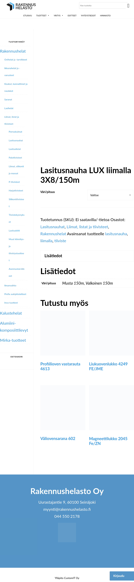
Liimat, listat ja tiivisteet (87, 226)
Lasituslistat (15, 149)
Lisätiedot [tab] (53, 255)
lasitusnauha (116, 233)
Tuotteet (42, 15)
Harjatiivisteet (16, 190)
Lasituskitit (14, 230)
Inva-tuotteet (11, 302)
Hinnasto (105, 15)
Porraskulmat (15, 131)
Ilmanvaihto (10, 285)
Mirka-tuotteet (13, 340)
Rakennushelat (53, 233)
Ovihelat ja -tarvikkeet (15, 59)
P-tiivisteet (14, 181)
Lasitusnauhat (52, 226)
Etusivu (27, 15)
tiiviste (60, 240)
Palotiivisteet (15, 157)
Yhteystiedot (88, 15)
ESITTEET (72, 15)
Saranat (8, 99)
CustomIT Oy (71, 578)
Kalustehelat (11, 313)
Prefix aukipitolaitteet (15, 294)
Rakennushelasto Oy (21, 7)
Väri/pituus (47, 192)
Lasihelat (8, 108)
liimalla (46, 240)
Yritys (58, 15)
